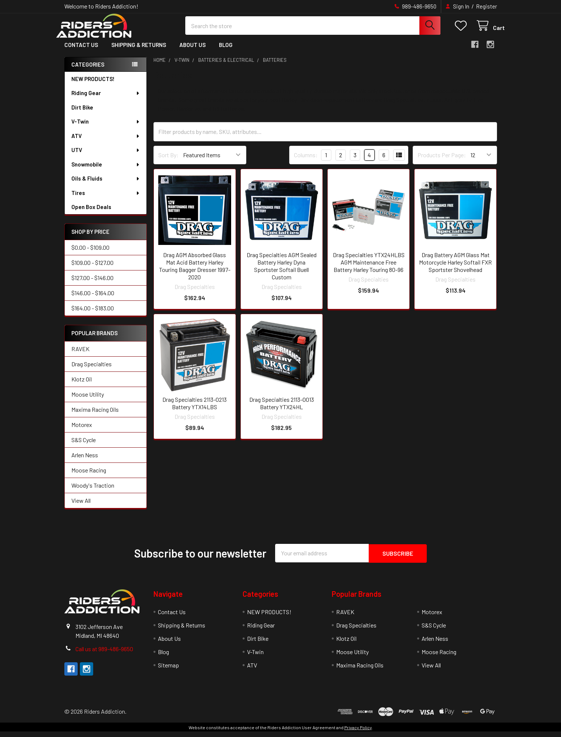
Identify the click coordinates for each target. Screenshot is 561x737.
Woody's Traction (92, 491)
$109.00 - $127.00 (92, 268)
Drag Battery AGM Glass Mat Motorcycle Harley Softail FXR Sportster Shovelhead (455, 268)
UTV (105, 156)
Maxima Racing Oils (95, 415)
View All (81, 506)
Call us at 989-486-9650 (104, 654)
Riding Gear (105, 99)
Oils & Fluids (105, 184)
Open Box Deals (91, 213)
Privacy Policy (358, 733)
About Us (192, 51)
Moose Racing (88, 475)
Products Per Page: (442, 161)
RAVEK (80, 354)
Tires (105, 199)
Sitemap (168, 670)
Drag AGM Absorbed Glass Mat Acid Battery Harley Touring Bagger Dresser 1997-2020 (194, 271)
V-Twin (105, 127)
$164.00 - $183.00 (92, 314)
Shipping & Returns (138, 51)
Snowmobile (105, 170)
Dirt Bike (82, 113)
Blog (226, 51)
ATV (105, 142)
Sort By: (168, 161)
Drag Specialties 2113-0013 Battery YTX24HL (281, 409)
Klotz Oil (81, 384)
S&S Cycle (83, 445)
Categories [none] (87, 70)
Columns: (306, 160)
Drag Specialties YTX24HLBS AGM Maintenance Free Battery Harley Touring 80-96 (369, 268)
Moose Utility (87, 400)
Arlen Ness (84, 460)
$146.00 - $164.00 (92, 299)
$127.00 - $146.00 (92, 283)
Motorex (81, 430)
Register (486, 6)
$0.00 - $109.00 (90, 253)
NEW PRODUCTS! (93, 85)
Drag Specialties (91, 369)
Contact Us (81, 51)
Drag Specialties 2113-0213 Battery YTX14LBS (194, 409)
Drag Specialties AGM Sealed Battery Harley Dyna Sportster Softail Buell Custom (282, 271)
